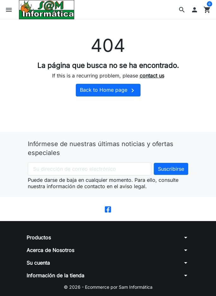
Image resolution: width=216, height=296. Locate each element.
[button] (182, 9)
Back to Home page (108, 90)
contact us (152, 75)
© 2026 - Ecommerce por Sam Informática (108, 287)
